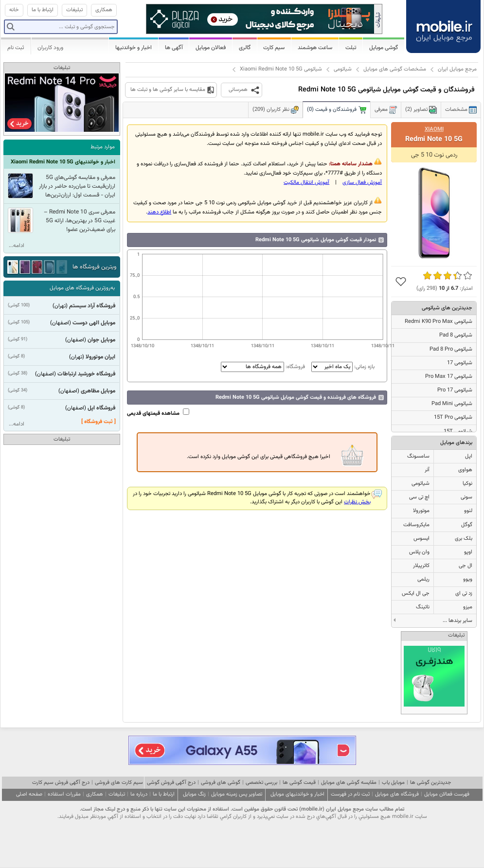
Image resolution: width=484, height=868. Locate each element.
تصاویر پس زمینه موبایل (236, 794)
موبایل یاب (393, 783)
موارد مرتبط (102, 147)
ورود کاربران (50, 47)
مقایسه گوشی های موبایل (348, 783)
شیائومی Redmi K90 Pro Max (438, 322)
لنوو (468, 511)
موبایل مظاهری (98, 391)
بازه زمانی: (342, 367)
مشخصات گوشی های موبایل (394, 69)
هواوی (465, 470)
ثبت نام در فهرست (350, 794)
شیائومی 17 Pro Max (448, 376)
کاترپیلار (421, 566)
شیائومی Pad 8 (455, 335)
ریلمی (423, 579)
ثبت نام (15, 47)
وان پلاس (419, 552)
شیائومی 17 (459, 363)
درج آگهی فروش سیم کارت (61, 783)
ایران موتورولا (100, 357)
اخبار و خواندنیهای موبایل (297, 794)
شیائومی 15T (458, 431)
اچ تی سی (419, 497)
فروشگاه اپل (101, 408)
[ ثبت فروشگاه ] (98, 422)
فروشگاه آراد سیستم (92, 305)
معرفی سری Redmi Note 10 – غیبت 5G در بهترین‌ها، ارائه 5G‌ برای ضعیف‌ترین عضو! (79, 221)
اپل (468, 456)
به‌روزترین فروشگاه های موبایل (82, 288)
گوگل (466, 525)
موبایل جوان (101, 340)
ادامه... (16, 246)
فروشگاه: (263, 367)
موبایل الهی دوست (93, 323)
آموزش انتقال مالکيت (306, 182)
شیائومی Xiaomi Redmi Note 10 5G (281, 69)
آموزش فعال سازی (362, 182)
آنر (427, 470)
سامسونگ (418, 456)
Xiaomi (434, 129)
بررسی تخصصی (261, 783)
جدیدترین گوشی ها (430, 783)
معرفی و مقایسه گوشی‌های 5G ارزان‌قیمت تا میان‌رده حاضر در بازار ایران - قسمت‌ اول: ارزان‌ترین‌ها (77, 186)
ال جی (465, 566)
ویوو (467, 579)
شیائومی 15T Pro (453, 417)
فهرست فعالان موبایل (446, 794)
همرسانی (238, 90)
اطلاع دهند (159, 212)
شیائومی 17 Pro (454, 390)
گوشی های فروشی (220, 783)
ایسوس (421, 538)
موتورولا (421, 511)
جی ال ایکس (416, 593)
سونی (466, 497)
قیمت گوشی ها (299, 783)
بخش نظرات (357, 502)
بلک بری (463, 538)
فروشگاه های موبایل (397, 794)
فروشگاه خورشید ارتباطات (86, 374)
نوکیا (467, 483)
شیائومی (343, 69)
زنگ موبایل (194, 794)
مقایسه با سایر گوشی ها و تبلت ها (167, 90)
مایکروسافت (416, 525)
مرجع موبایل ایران (457, 69)
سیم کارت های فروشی (119, 783)
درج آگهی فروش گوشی (171, 783)
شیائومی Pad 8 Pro (451, 349)
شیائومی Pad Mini (451, 404)
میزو (467, 607)
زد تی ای (463, 593)
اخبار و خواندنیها (133, 47)
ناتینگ (423, 607)
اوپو (468, 552)
